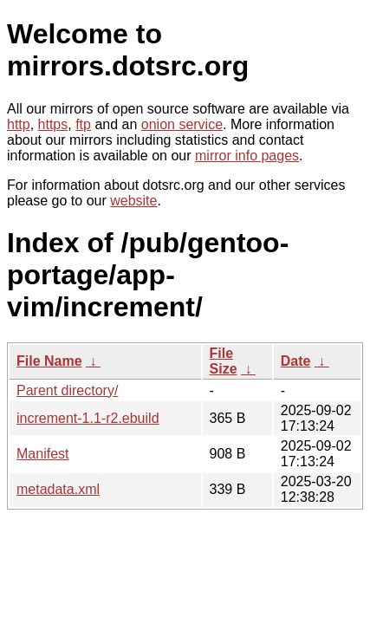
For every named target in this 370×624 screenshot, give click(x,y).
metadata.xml (58, 489)
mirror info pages (247, 155)
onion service (182, 124)
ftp (83, 124)
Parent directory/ (67, 390)
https (53, 124)
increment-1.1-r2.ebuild (87, 418)
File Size (223, 361)
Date (296, 361)
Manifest (42, 453)
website (133, 200)
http (18, 124)
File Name (49, 361)
